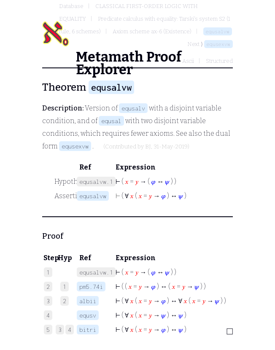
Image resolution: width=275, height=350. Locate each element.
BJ (148, 146)
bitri (87, 329)
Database (71, 6)
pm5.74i (91, 286)
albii (87, 300)
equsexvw (218, 44)
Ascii (188, 61)
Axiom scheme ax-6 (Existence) (152, 31)
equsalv (133, 108)
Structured (219, 61)
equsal (111, 120)
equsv (87, 315)
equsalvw (217, 31)
